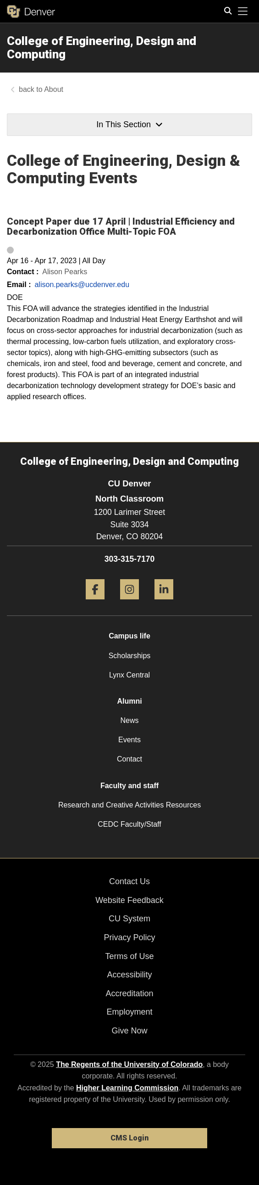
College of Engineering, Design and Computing (101, 47)
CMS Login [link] (129, 1138)
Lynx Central (129, 675)
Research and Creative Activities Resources (129, 805)
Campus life (129, 636)
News (129, 720)
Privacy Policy (129, 937)
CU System (129, 918)
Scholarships (130, 656)
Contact (129, 759)
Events (129, 740)
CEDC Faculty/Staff (129, 824)
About (53, 89)
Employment (129, 1011)
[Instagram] (129, 603)
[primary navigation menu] (243, 11)
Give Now (129, 1030)
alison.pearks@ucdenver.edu (81, 284)
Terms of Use (129, 956)
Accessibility (129, 974)
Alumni (129, 701)
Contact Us (129, 881)
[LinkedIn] (164, 603)
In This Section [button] (129, 124)
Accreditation (129, 993)
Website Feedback (129, 900)
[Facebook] (95, 603)
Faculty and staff (129, 786)
